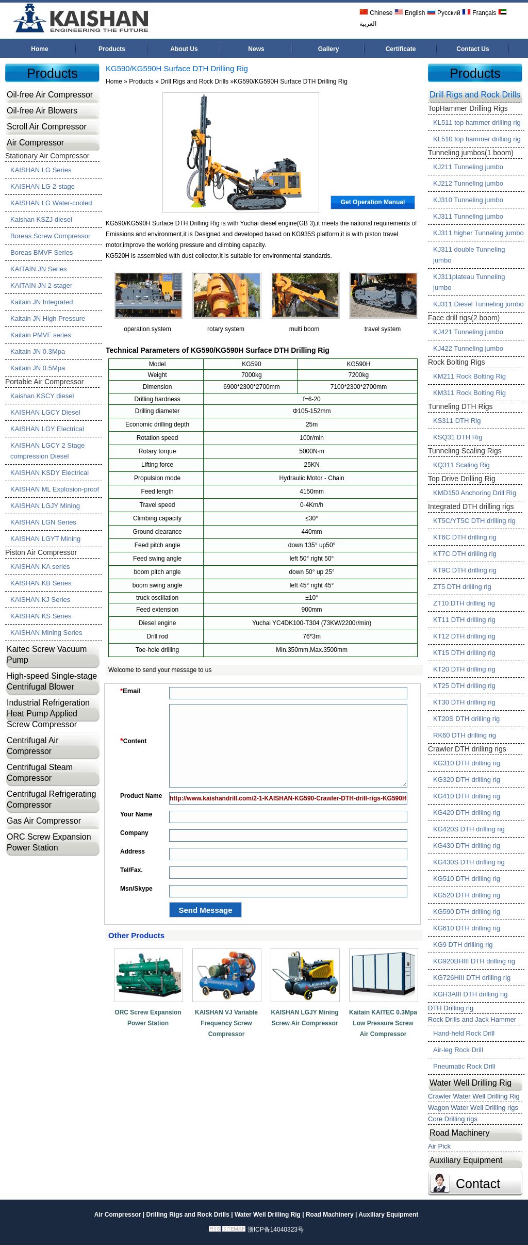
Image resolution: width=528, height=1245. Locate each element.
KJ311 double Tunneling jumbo (469, 254)
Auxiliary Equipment (466, 1160)
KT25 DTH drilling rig (464, 686)
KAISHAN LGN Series (43, 522)
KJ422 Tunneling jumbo (468, 348)
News (256, 49)
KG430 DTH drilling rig (466, 845)
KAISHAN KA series (40, 566)
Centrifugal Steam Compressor (40, 772)
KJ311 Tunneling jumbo (468, 216)
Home (39, 49)
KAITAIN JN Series (38, 269)
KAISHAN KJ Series (40, 599)
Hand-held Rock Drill (463, 1033)
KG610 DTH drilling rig (466, 928)
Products (111, 49)
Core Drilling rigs (452, 1119)
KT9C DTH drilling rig (465, 570)
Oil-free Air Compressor (50, 94)
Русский (443, 13)
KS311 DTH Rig (457, 420)
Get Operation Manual (373, 202)
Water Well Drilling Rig (471, 1082)
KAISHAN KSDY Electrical (49, 473)
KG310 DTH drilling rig (466, 763)
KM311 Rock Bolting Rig (469, 393)
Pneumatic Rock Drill (464, 1066)
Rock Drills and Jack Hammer (472, 1019)
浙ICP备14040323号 (276, 1229)
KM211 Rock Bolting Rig (469, 376)
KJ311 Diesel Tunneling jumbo (478, 304)
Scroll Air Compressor (47, 126)
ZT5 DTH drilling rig (462, 587)
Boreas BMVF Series (41, 252)
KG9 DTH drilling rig (463, 944)
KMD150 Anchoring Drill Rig (474, 493)
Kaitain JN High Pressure (47, 318)
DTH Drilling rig (450, 1008)
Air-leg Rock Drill (458, 1050)
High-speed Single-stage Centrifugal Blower (52, 681)
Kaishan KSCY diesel (42, 396)
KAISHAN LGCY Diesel (45, 412)
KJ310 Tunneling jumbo (468, 200)
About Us (183, 49)
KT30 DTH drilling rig (464, 702)
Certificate (401, 49)
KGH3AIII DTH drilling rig (470, 994)
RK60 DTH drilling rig (464, 735)
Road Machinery (460, 1132)
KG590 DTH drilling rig (466, 911)
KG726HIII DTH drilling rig (471, 977)
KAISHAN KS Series (41, 616)
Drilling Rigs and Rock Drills (187, 1214)
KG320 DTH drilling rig (466, 779)
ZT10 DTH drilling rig (464, 603)
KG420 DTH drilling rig (466, 812)
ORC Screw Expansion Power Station (49, 842)
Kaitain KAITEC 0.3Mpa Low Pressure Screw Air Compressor (383, 1023)
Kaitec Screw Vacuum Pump (47, 654)
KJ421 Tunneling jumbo (468, 332)
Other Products (136, 935)
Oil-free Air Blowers (42, 110)
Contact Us (472, 49)
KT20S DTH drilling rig (466, 719)
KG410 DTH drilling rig (466, 796)
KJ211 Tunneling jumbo (468, 167)
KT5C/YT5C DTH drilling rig (474, 521)
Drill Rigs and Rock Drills (194, 81)
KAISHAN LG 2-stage (42, 186)
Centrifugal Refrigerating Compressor (51, 799)
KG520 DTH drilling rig (466, 895)
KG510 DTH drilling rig (466, 878)
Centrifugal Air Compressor (33, 746)
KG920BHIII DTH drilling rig (474, 961)
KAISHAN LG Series (41, 170)
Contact (478, 1183)
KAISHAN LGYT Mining (45, 539)
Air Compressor (35, 142)
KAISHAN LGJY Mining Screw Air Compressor (304, 1018)
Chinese (375, 13)
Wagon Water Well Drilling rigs (473, 1107)
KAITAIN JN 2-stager (41, 285)
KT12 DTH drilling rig (464, 636)
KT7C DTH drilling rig (465, 554)
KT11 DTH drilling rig (464, 620)
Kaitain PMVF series (40, 335)
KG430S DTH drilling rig (469, 862)
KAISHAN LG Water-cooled (51, 203)
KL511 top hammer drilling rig (477, 122)
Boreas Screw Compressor (50, 236)
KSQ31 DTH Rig (457, 437)
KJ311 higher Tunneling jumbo (478, 233)
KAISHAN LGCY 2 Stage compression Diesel (47, 450)
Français (479, 13)
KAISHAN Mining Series (46, 632)
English (409, 13)
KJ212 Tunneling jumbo (468, 183)
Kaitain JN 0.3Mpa (37, 351)
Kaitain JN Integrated (41, 302)
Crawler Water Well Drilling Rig (474, 1096)
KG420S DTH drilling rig (469, 829)
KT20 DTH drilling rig (464, 669)
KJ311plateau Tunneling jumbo (469, 282)
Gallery (328, 49)
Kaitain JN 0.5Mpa (37, 368)
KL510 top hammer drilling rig (477, 139)
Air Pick (439, 1146)
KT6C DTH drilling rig (465, 537)
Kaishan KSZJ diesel (41, 219)
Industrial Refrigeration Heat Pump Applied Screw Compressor (48, 713)
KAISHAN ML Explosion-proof (54, 489)
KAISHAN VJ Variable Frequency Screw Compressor (226, 1023)
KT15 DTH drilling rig (464, 653)
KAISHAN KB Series (41, 583)
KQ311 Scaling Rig (461, 465)
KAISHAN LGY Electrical (47, 429)
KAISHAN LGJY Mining (45, 506)
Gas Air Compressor (44, 820)
